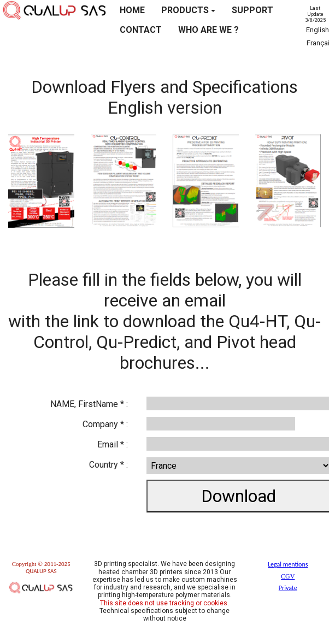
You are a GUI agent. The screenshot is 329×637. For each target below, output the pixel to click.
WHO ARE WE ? (208, 30)
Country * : (108, 464)
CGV (288, 576)
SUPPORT (252, 10)
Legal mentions (288, 564)
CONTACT (141, 30)
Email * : (112, 444)
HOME (132, 10)
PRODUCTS (188, 10)
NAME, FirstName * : (89, 404)
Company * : (105, 424)
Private (288, 588)
